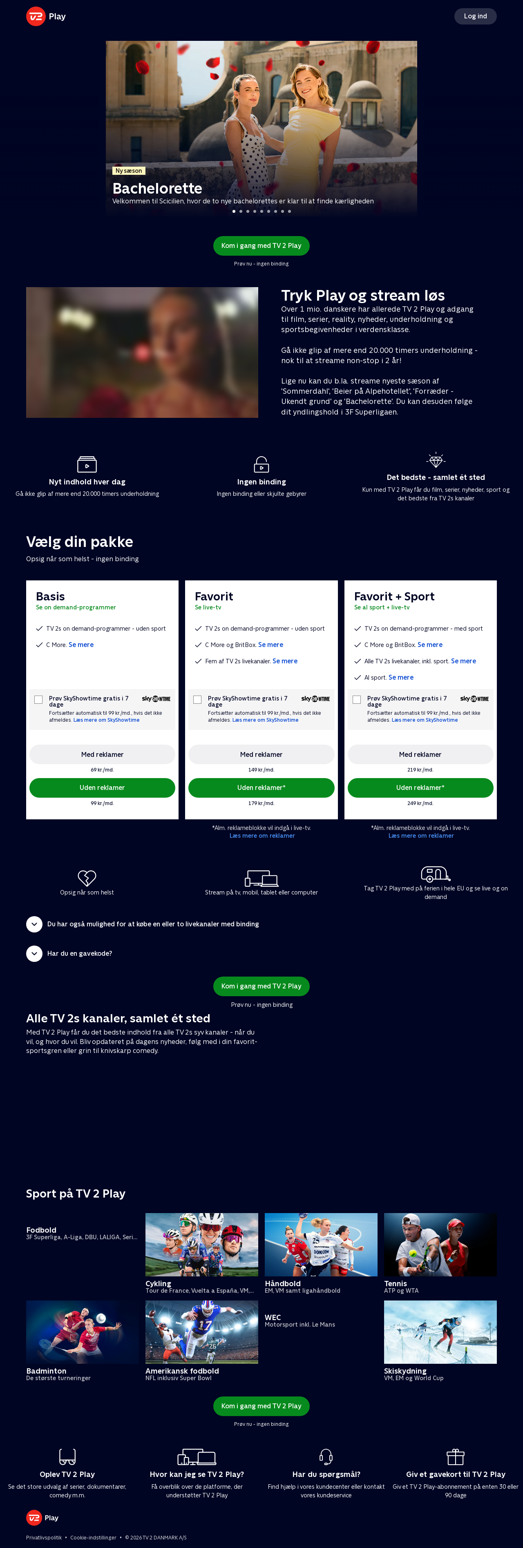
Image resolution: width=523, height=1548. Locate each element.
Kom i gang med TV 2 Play (261, 246)
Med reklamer (102, 754)
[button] (261, 924)
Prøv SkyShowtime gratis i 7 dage (88, 702)
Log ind (475, 16)
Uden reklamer (102, 788)
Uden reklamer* (261, 788)
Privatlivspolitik (44, 1538)
